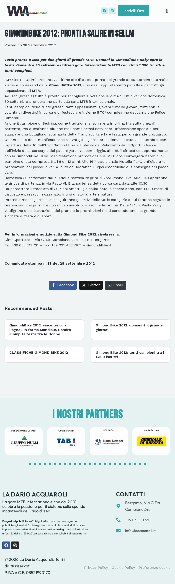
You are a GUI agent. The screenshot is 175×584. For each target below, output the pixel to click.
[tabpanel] (23, 441)
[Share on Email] (115, 285)
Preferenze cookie (154, 567)
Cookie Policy (123, 567)
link (84, 533)
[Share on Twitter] (91, 285)
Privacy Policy (96, 567)
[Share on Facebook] (63, 285)
